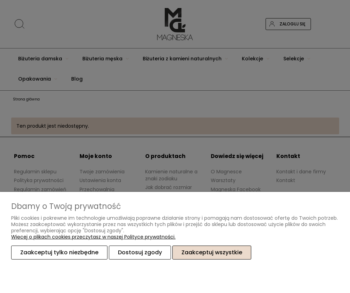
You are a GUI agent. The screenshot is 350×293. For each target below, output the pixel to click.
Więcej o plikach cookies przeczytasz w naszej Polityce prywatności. (93, 236)
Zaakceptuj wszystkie (211, 252)
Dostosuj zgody (140, 252)
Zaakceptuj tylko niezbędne (59, 252)
